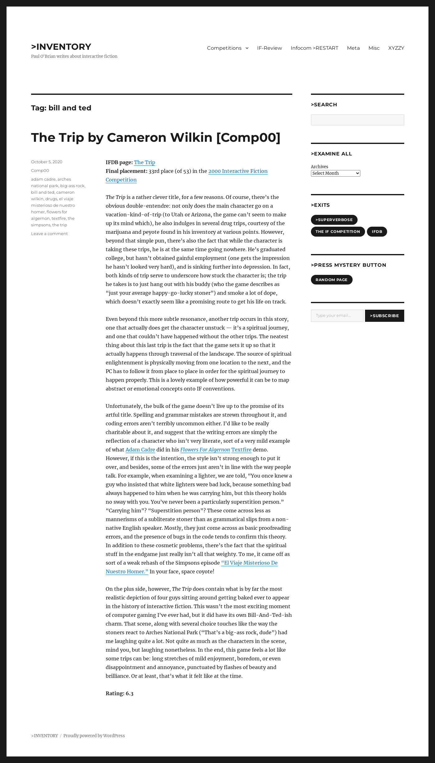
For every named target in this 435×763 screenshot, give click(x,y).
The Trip (144, 162)
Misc (374, 48)
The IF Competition (338, 231)
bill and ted (42, 192)
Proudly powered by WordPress (94, 735)
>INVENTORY (61, 46)
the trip (59, 224)
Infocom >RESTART (314, 48)
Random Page (332, 279)
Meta (353, 48)
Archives (319, 166)
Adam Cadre (140, 449)
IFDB (377, 231)
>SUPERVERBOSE (334, 219)
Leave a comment (49, 233)
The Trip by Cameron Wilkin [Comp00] (156, 137)
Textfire (241, 449)
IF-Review (269, 48)
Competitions (224, 48)
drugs (51, 198)
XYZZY (396, 48)
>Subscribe (384, 315)
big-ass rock (72, 185)
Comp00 (40, 170)
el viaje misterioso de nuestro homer (53, 205)
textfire (59, 218)
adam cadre (43, 179)
